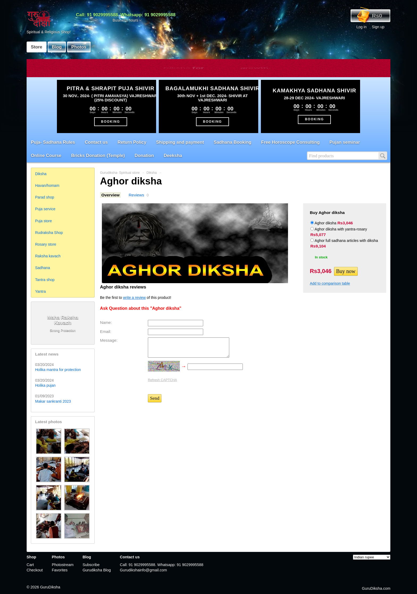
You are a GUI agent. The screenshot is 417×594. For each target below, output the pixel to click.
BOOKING (110, 121)
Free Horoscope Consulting (290, 142)
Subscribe (90, 565)
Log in (361, 27)
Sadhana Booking (233, 142)
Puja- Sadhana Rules (53, 142)
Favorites (60, 570)
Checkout (35, 570)
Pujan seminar (345, 142)
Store (36, 47)
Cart (30, 565)
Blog (57, 47)
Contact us (96, 142)
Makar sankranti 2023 (53, 401)
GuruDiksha (50, 587)
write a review (134, 297)
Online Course (46, 155)
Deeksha (173, 155)
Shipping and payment (180, 142)
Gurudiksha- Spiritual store (120, 173)
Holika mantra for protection (58, 370)
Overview (110, 195)
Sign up (378, 27)
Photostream (63, 565)
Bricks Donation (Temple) (98, 155)
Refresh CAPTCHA (162, 380)
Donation (144, 155)
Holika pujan (45, 385)
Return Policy (132, 142)
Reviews (136, 195)
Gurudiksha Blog (96, 570)
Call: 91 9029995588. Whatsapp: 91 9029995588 (126, 14)
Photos (78, 47)
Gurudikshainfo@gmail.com (143, 570)
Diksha (152, 173)
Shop (31, 557)
